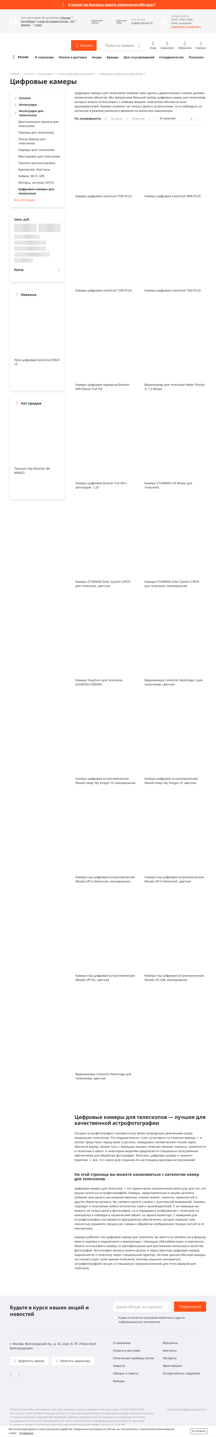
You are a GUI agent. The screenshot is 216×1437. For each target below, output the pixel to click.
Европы (25, 25)
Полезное (196, 57)
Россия (23, 57)
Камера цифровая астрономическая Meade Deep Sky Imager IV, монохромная (105, 781)
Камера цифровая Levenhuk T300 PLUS (172, 290)
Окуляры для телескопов (36, 150)
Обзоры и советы (125, 1373)
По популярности (87, 118)
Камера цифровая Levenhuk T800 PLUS (172, 196)
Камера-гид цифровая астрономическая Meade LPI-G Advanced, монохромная (105, 879)
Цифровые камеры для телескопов (121, 73)
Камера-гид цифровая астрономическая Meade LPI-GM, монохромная (174, 977)
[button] (93, 21)
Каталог (29, 73)
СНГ (72, 21)
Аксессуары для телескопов (76, 73)
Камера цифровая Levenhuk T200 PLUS (104, 290)
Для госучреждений (139, 57)
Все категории (24, 200)
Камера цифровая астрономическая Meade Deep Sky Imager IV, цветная (171, 781)
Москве (66, 17)
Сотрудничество (171, 57)
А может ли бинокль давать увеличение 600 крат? (111, 4)
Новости (119, 1366)
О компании (44, 57)
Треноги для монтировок (36, 163)
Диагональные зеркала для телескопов (38, 124)
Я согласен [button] (199, 1431)
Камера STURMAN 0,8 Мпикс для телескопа (168, 485)
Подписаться (190, 1306)
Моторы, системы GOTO (36, 182)
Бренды (113, 57)
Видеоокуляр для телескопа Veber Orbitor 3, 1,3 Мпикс (174, 387)
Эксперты (170, 1358)
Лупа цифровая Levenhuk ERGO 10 (37, 362)
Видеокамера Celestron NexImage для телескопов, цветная (103, 1076)
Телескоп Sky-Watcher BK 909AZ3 (32, 470)
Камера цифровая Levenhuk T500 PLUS (104, 196)
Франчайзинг (172, 1366)
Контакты (170, 1350)
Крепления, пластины (34, 169)
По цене (116, 118)
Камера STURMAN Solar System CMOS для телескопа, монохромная (171, 584)
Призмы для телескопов (36, 132)
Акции (97, 57)
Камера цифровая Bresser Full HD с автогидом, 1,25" (101, 485)
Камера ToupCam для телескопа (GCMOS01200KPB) (99, 682)
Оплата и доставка (73, 57)
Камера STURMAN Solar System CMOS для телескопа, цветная (103, 584)
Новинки (138, 118)
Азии (39, 25)
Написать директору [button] (74, 1361)
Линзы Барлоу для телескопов (31, 141)
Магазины (170, 1343)
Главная (15, 73)
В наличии (168, 118)
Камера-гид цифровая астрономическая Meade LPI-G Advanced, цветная (174, 879)
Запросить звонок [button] (30, 1361)
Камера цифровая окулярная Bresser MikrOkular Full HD (103, 387)
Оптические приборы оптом (133, 1358)
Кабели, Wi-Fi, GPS (31, 176)
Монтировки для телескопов (39, 156)
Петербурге (28, 21)
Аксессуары (45, 73)
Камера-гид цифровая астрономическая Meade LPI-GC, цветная (105, 977)
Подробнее (26, 1433)
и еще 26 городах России (53, 21)
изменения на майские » (186, 26)
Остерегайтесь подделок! (181, 1373)
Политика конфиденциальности (186, 1409)
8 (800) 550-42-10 (142, 23)
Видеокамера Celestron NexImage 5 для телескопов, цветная (173, 682)
